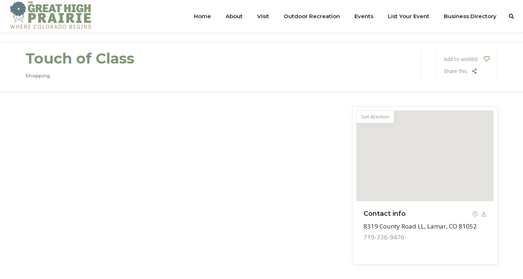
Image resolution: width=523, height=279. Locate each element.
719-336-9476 (384, 237)
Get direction (375, 116)
